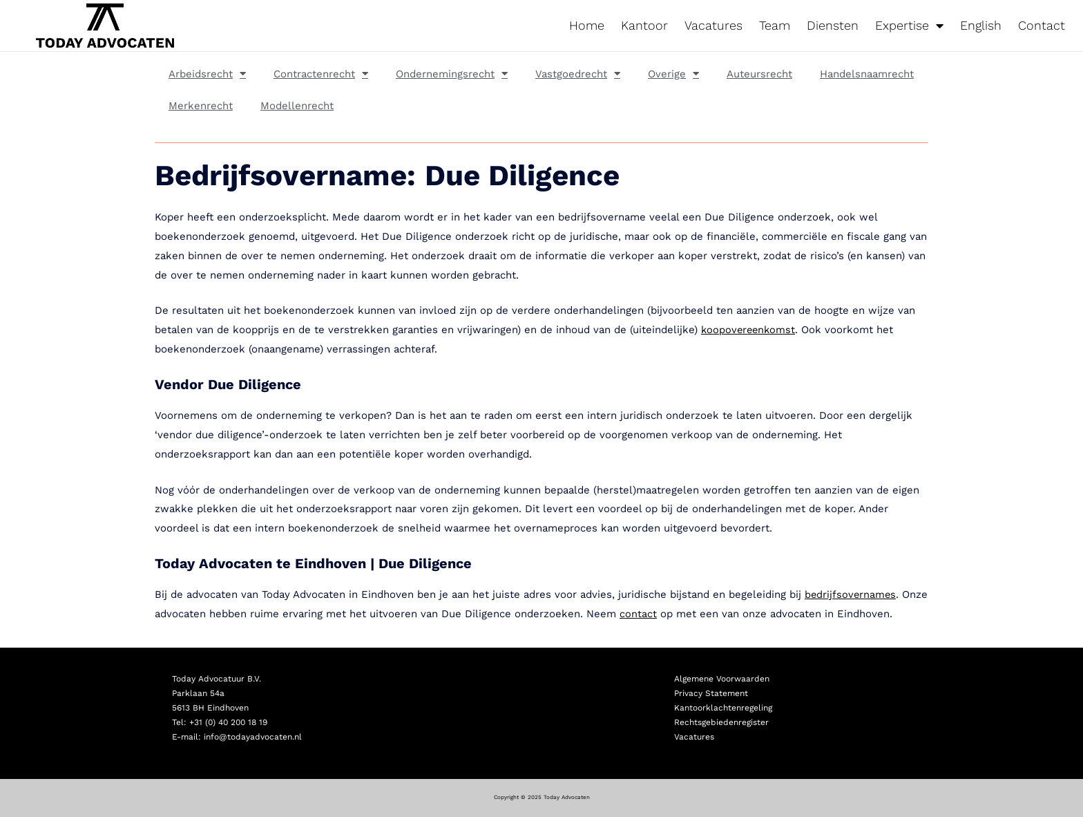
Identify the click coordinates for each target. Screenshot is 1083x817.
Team (774, 25)
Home (586, 25)
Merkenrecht (201, 106)
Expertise (909, 25)
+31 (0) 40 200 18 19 (228, 722)
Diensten (833, 25)
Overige (673, 74)
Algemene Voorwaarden (721, 679)
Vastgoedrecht (577, 74)
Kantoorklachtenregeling (723, 708)
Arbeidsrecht (207, 74)
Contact (1041, 25)
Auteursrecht (759, 74)
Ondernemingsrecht (452, 74)
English (980, 25)
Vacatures (713, 25)
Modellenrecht (297, 106)
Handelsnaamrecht (867, 74)
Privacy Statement (711, 693)
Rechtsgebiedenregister (721, 722)
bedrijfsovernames (851, 594)
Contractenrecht (321, 74)
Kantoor (644, 25)
